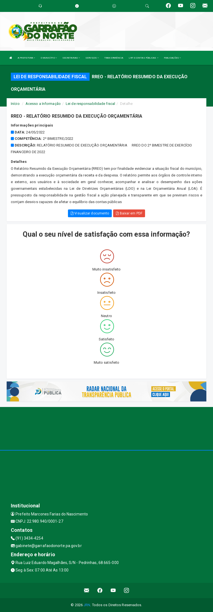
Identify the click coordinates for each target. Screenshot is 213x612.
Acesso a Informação (43, 104)
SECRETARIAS (71, 58)
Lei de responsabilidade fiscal (90, 104)
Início (15, 104)
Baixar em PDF (129, 213)
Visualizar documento (90, 213)
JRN (86, 605)
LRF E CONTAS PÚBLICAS (143, 58)
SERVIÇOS (92, 58)
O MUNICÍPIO (49, 58)
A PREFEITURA (26, 58)
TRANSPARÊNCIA (113, 58)
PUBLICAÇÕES (172, 58)
